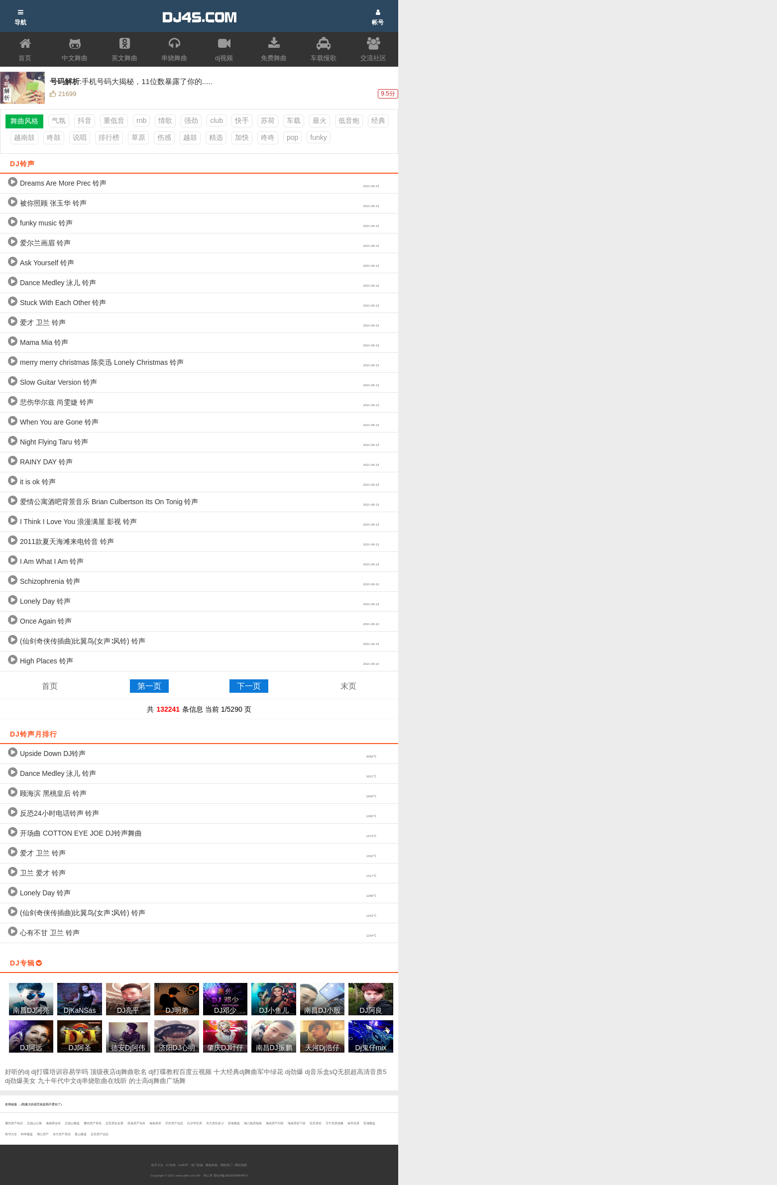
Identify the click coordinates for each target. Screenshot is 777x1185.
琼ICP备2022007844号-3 (231, 1175)
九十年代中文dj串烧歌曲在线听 (82, 1080)
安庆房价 (316, 1123)
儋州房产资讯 (93, 1123)
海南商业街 (53, 1123)
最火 (320, 120)
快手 (242, 120)
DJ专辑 (171, 1165)
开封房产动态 (174, 1123)
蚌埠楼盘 (27, 1134)
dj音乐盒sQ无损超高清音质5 (346, 1072)
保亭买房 (353, 1123)
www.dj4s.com (186, 1175)
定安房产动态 (100, 1134)
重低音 (114, 120)
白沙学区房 (194, 1123)
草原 (138, 137)
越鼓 (190, 137)
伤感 (164, 137)
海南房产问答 (275, 1123)
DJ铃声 (183, 1165)
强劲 (191, 120)
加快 (242, 137)
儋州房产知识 (14, 1123)
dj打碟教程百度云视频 (180, 1072)
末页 (348, 686)
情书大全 (11, 1134)
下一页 (249, 686)
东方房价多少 (215, 1123)
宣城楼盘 (369, 1123)
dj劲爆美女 (20, 1080)
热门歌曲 (197, 1165)
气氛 (59, 120)
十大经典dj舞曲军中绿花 (248, 1072)
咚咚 (268, 137)
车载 (294, 120)
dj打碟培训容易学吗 (59, 1072)
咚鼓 (54, 137)
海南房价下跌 (297, 1123)
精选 (216, 137)
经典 (378, 120)
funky (318, 137)
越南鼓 (24, 137)
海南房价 (155, 1123)
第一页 (149, 686)
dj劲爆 (294, 1072)
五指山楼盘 (72, 1123)
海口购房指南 (253, 1123)
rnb (141, 120)
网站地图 (241, 1165)
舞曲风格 (212, 1165)
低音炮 (348, 120)
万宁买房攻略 (334, 1123)
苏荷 (268, 120)
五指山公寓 (34, 1123)
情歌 (165, 120)
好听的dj (17, 1072)
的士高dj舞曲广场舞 (157, 1080)
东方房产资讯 (62, 1134)
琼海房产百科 (136, 1123)
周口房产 (43, 1134)
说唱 (80, 137)
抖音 (85, 120)
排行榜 (109, 137)
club (216, 120)
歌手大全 (157, 1165)
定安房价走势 (114, 1123)
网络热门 (226, 1165)
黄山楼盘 (81, 1134)
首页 (50, 686)
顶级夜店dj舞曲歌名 (118, 1072)
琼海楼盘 (234, 1123)
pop (292, 137)
